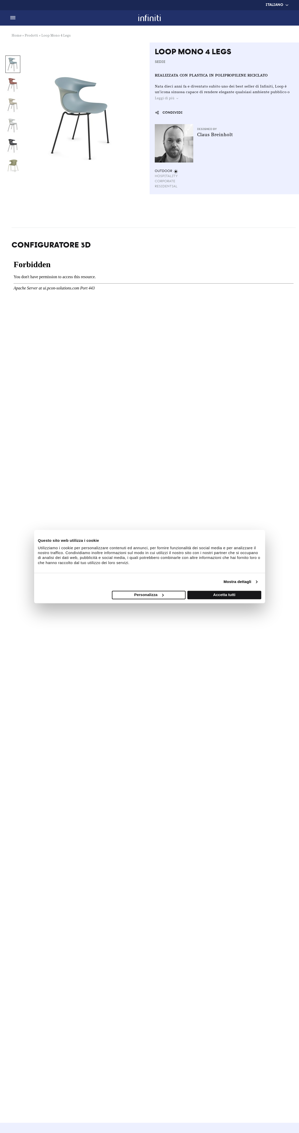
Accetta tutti (224, 594)
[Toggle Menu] (12, 18)
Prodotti (31, 35)
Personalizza (149, 594)
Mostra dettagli (237, 582)
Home (17, 35)
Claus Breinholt (215, 135)
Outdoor (166, 171)
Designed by (207, 129)
